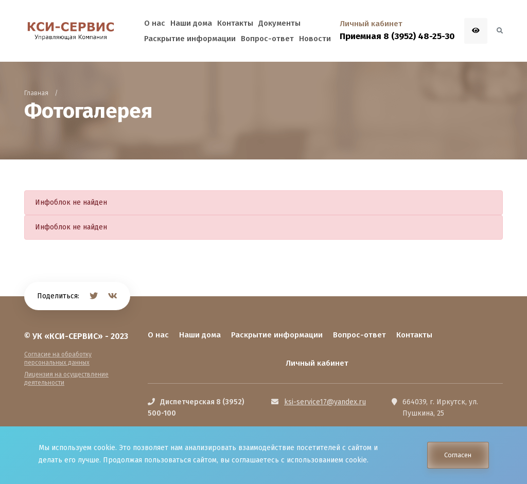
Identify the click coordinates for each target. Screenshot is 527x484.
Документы (279, 23)
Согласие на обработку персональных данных (58, 358)
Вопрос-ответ (359, 334)
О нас (158, 334)
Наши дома (200, 334)
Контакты (414, 334)
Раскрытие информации (277, 334)
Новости (315, 38)
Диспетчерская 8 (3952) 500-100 (196, 408)
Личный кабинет (317, 363)
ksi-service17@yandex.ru (325, 402)
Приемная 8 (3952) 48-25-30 (397, 36)
